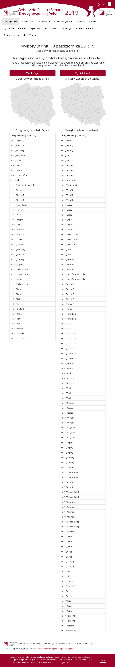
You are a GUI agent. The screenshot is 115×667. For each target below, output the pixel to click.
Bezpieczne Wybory (50, 648)
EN (104, 4)
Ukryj (103, 660)
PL (110, 4)
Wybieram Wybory (67, 648)
